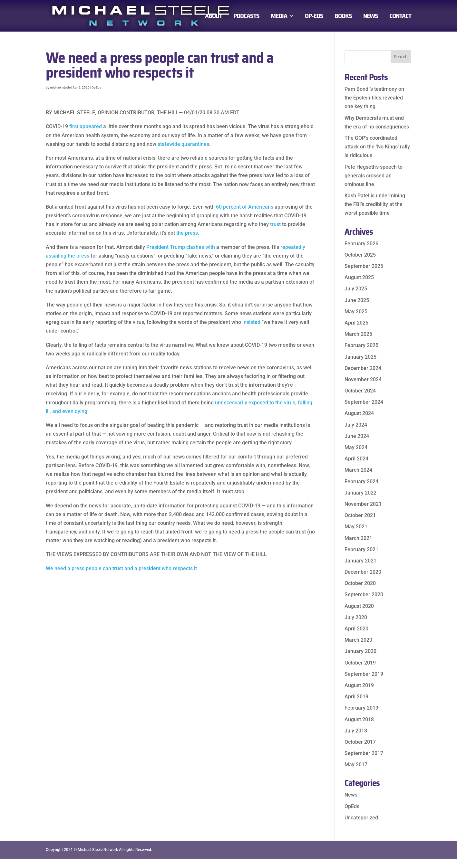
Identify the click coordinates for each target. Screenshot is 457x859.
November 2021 (363, 504)
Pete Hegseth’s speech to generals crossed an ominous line (374, 175)
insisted (251, 322)
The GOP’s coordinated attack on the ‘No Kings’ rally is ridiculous (377, 146)
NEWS (370, 17)
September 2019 (364, 674)
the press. (187, 233)
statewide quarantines (183, 144)
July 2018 (356, 731)
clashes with (200, 247)
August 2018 (359, 719)
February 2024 (361, 481)
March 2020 (358, 640)
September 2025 (364, 266)
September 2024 (364, 402)
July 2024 (356, 425)
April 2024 (356, 459)
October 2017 (360, 742)
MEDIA (279, 17)
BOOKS (343, 17)
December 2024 (363, 368)
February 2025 (361, 345)
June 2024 (357, 436)
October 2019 (360, 663)
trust (275, 224)
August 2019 (359, 685)
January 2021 (360, 561)
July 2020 (356, 617)
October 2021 (360, 515)
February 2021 (361, 549)
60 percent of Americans (244, 207)
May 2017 (356, 764)
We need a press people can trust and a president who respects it (121, 568)
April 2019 (356, 697)
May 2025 (356, 311)
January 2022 (360, 493)
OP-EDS (314, 17)
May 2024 (356, 447)
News (351, 795)
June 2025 (357, 300)
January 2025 (360, 357)
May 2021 (356, 527)
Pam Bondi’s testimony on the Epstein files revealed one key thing (374, 97)
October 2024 (360, 391)
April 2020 (356, 629)
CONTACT (400, 17)
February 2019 (361, 708)
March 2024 (358, 470)
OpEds (96, 87)
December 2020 (363, 572)
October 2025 (360, 255)
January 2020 (360, 651)
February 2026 (361, 244)
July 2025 (356, 289)
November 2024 (363, 379)
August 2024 (359, 413)
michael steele (60, 87)
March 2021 (358, 538)
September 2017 (364, 753)
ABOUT (213, 17)
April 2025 (356, 323)
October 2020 (360, 583)
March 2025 (358, 334)
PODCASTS (246, 17)
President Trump (165, 247)
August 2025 (359, 277)
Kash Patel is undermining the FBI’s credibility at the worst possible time (375, 204)
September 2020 (364, 594)
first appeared (85, 126)
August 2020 (359, 606)
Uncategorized (361, 818)
